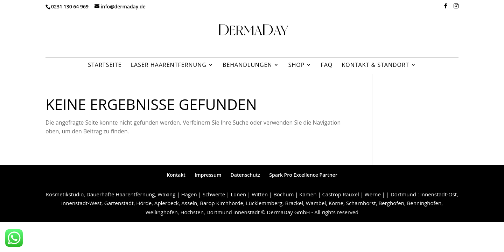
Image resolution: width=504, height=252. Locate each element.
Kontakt (176, 175)
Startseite (104, 65)
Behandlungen (247, 65)
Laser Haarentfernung (168, 65)
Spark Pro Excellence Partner (303, 175)
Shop (296, 65)
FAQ (326, 65)
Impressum (208, 175)
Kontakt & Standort (375, 65)
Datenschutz (245, 175)
